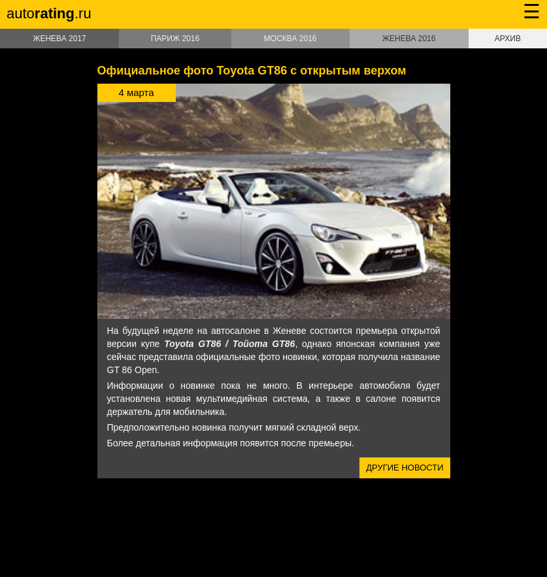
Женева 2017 (59, 38)
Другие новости (404, 467)
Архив (508, 38)
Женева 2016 (408, 38)
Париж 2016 (175, 38)
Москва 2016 (290, 38)
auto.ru (49, 13)
